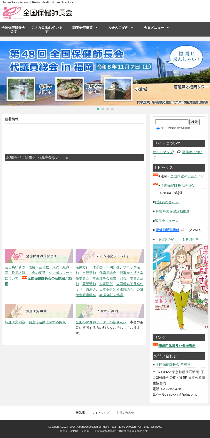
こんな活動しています (47, 29)
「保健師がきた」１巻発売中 (177, 239)
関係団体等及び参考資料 (177, 346)
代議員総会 (107, 273)
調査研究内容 (15, 322)
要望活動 (89, 284)
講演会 (91, 289)
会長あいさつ (15, 267)
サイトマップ (163, 152)
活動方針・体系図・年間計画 (98, 267)
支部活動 (89, 273)
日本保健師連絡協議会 (116, 289)
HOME (80, 412)
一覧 (65, 158)
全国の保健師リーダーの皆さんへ (101, 322)
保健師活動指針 (167, 230)
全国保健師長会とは (13, 29)
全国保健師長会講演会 (177, 185)
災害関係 (106, 284)
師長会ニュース (167, 221)
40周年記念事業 (111, 295)
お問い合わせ (125, 412)
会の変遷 (39, 273)
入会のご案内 (118, 28)
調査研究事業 (82, 28)
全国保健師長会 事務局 (173, 364)
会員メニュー (154, 28)
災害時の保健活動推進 (173, 211)
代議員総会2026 (167, 202)
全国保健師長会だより (187, 176)
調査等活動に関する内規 (47, 322)
